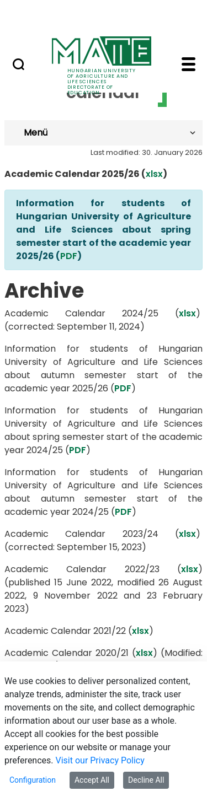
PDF (68, 256)
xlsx (154, 174)
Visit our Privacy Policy (100, 760)
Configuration (32, 780)
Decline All (146, 780)
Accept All (92, 780)
